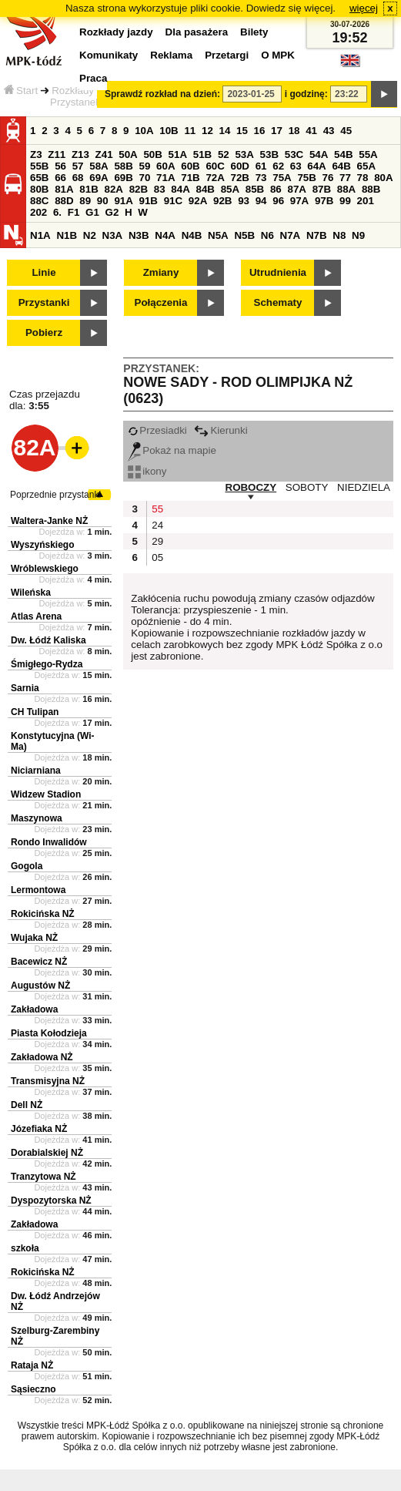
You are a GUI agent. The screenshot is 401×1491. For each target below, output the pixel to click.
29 (157, 541)
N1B (66, 235)
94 (261, 201)
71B (190, 177)
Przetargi (227, 55)
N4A (165, 235)
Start (21, 90)
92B (222, 201)
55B (39, 166)
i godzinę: (306, 94)
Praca (93, 78)
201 (365, 201)
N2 (89, 235)
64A (316, 166)
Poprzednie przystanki (55, 494)
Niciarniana (36, 770)
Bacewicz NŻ (39, 961)
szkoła (25, 1248)
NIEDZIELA (363, 487)
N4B (192, 235)
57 (78, 166)
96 (278, 201)
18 (294, 130)
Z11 (56, 154)
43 (329, 130)
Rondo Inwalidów (49, 842)
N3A (112, 235)
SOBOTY (307, 487)
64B (341, 166)
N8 (339, 235)
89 (85, 201)
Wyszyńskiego (42, 544)
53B (269, 154)
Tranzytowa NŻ (43, 1176)
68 (78, 177)
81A (64, 189)
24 (157, 525)
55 (157, 509)
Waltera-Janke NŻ (49, 520)
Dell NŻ (26, 1105)
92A (198, 201)
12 (207, 130)
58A (98, 166)
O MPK (278, 55)
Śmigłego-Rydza (46, 664)
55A (368, 154)
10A (144, 130)
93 (243, 201)
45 (346, 130)
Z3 (36, 154)
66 (60, 177)
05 (157, 557)
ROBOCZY (251, 487)
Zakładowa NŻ (42, 1057)
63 (296, 166)
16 (260, 130)
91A (123, 201)
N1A (40, 235)
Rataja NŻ (32, 1365)
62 (278, 166)
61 (261, 166)
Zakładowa (34, 1009)
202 (38, 212)
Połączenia (161, 302)
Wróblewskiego (45, 568)
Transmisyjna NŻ (48, 1081)
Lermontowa (38, 890)
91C (173, 201)
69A (98, 177)
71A (165, 177)
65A (366, 166)
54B (343, 154)
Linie (43, 272)
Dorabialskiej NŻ (47, 1152)
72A (215, 177)
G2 (112, 212)
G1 (92, 212)
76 (328, 177)
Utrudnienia (277, 272)
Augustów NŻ (40, 985)
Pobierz (43, 332)
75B (306, 177)
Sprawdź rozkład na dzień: (162, 94)
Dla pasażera (197, 32)
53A (244, 154)
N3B (139, 235)
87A (296, 189)
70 (145, 177)
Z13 (80, 154)
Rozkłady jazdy (86, 90)
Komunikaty (108, 55)
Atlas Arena (36, 616)
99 (345, 201)
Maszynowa (36, 818)
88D (64, 201)
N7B (316, 235)
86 (276, 189)
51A (178, 154)
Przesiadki (157, 430)
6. (57, 212)
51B (202, 154)
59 (145, 166)
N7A (290, 235)
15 (242, 130)
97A (299, 201)
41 (311, 130)
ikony (147, 471)
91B (148, 201)
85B (255, 189)
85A (230, 189)
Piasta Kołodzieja (49, 1033)
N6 (267, 235)
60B (190, 166)
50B (152, 154)
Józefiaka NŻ (39, 1128)
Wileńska (31, 592)
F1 (74, 212)
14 (225, 130)
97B (324, 201)
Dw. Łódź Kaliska (48, 640)
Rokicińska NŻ (43, 913)
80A (383, 177)
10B (168, 130)
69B (123, 177)
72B (240, 177)
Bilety (254, 32)
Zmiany (161, 272)
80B (39, 189)
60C (215, 166)
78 (363, 177)
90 (103, 201)
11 (189, 130)
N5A (218, 235)
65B (39, 177)
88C (39, 201)
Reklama (171, 55)
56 (60, 166)
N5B (244, 235)
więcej (363, 8)
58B (123, 166)
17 (276, 130)
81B (88, 189)
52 (223, 154)
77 (345, 177)
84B (204, 189)
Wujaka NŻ (34, 937)
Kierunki (220, 430)
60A (165, 166)
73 (261, 177)
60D (240, 166)
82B (138, 189)
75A (281, 177)
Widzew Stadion (46, 794)
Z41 (104, 154)
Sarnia (25, 688)
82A (113, 189)
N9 (358, 235)
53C (294, 154)
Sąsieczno (33, 1389)
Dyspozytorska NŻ (51, 1200)
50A (128, 154)
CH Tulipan (34, 712)
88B (371, 189)
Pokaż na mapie (172, 450)
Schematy (278, 302)
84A (180, 189)
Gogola (26, 866)
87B (321, 189)
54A (318, 154)
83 (159, 189)
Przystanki (44, 302)
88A (346, 189)
